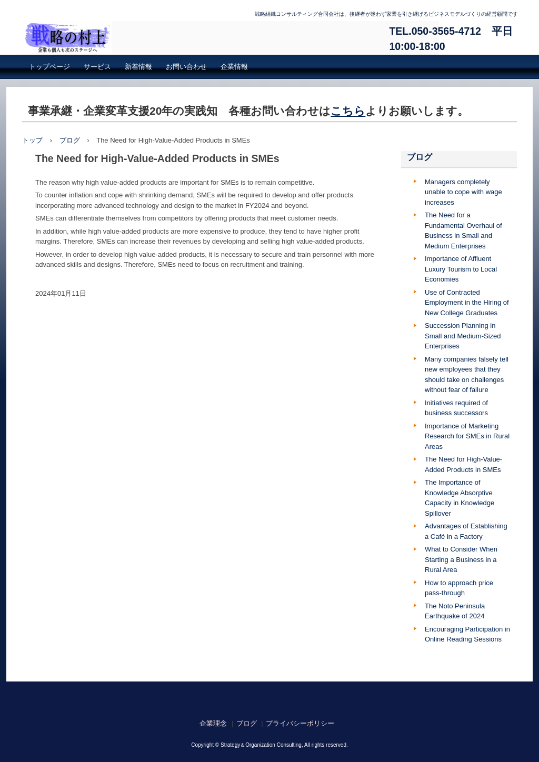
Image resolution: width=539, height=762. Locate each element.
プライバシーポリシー (300, 723)
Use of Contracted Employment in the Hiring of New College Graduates (467, 302)
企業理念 (213, 723)
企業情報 (234, 67)
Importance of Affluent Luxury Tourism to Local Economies (461, 269)
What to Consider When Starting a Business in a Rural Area (461, 559)
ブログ (69, 140)
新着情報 (138, 67)
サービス (97, 67)
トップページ (49, 67)
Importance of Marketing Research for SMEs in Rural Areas (467, 436)
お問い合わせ (186, 67)
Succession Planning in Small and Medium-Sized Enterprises (463, 336)
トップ (32, 140)
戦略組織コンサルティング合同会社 (230, 38)
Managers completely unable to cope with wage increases (463, 192)
